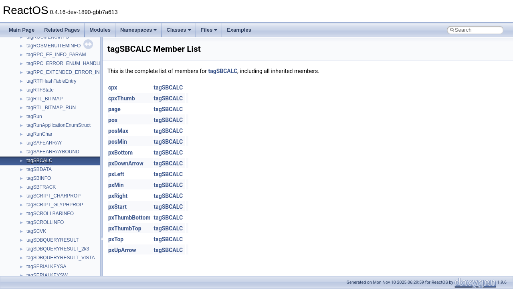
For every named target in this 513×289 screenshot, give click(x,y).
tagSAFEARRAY (44, 143)
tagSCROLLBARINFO (50, 213)
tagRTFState (40, 90)
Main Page (21, 30)
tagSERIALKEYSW (47, 275)
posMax (118, 131)
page (114, 109)
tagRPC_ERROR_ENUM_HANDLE (64, 63)
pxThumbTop (124, 228)
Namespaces (138, 30)
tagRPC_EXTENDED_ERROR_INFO (66, 72)
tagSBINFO (38, 178)
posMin (117, 141)
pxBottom (120, 152)
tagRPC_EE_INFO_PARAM (56, 54)
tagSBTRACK (41, 187)
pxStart (117, 207)
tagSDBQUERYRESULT (52, 240)
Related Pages (62, 30)
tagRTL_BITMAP (44, 99)
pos (112, 120)
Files (209, 30)
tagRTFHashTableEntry (51, 81)
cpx (112, 87)
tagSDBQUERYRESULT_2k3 (57, 249)
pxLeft (116, 174)
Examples (239, 30)
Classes (178, 30)
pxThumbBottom (129, 217)
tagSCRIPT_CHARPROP (53, 196)
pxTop (115, 239)
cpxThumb (121, 98)
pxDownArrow (125, 163)
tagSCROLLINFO (45, 222)
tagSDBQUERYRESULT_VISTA (60, 258)
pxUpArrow (122, 250)
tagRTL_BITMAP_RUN (51, 107)
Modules (100, 30)
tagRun (34, 116)
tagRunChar (39, 134)
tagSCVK (36, 231)
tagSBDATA (39, 169)
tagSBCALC (39, 160)
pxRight (117, 196)
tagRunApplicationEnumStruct (58, 125)
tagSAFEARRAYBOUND (52, 152)
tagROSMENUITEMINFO (53, 46)
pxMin (116, 185)
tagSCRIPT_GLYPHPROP (54, 205)
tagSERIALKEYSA (46, 266)
